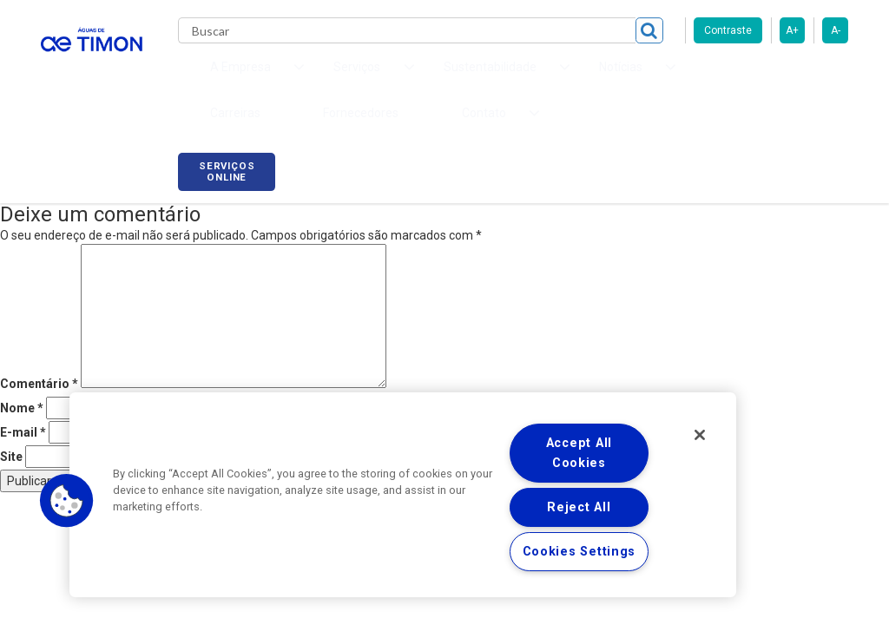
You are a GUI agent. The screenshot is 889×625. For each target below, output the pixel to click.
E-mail (23, 411)
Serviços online (799, 81)
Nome (21, 386)
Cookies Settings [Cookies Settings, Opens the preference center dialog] (579, 551)
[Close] (700, 435)
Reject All (578, 507)
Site (11, 435)
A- (835, 30)
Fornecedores (675, 78)
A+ (792, 30)
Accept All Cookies (579, 453)
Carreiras (582, 78)
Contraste (728, 30)
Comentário (39, 362)
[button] (67, 501)
